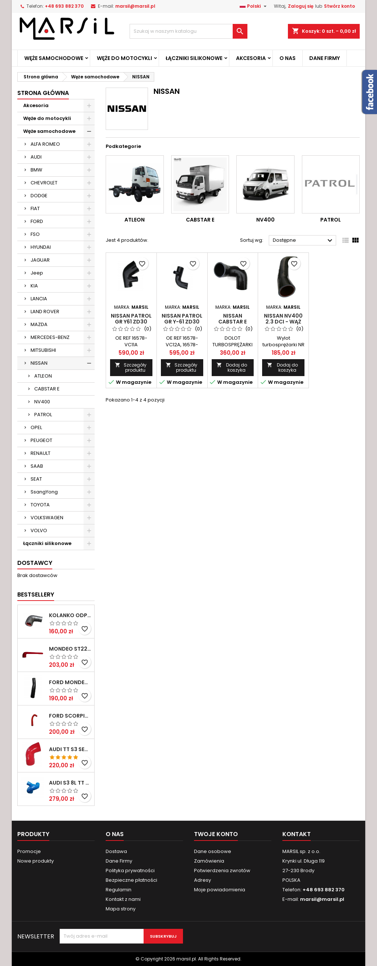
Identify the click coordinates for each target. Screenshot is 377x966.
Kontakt (296, 834)
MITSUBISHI (43, 350)
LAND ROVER (45, 311)
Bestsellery (35, 594)
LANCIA (39, 298)
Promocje (29, 851)
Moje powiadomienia (219, 889)
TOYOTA (40, 504)
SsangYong (44, 491)
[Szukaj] (188, 31)
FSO (35, 234)
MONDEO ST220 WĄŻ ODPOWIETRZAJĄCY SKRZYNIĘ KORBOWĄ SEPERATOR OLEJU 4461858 (70, 649)
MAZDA (39, 324)
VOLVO (39, 530)
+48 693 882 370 (64, 6)
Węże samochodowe (53, 58)
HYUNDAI (41, 247)
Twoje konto (216, 834)
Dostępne (303, 240)
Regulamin (118, 889)
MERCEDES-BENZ (50, 337)
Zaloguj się (300, 6)
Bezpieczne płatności (131, 880)
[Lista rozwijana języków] (254, 6)
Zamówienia (209, 860)
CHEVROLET (44, 182)
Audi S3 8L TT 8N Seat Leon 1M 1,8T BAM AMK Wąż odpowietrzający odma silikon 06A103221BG (70, 783)
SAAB (37, 466)
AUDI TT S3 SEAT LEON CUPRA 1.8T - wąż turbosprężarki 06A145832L (70, 749)
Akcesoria (251, 58)
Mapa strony (120, 908)
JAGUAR (40, 259)
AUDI (36, 156)
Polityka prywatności (130, 870)
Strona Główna (43, 93)
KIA (34, 285)
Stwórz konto (339, 6)
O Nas (287, 58)
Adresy (202, 880)
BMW (36, 169)
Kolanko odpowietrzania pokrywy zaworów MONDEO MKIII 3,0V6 (70, 615)
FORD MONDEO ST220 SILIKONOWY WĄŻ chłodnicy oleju (70, 682)
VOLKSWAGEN (47, 517)
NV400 (42, 401)
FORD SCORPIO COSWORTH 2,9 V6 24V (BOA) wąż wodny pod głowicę (70, 716)
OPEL (36, 427)
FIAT (35, 208)
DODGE (39, 195)
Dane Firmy (324, 58)
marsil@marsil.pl (135, 6)
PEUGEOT (41, 440)
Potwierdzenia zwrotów (222, 870)
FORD (37, 221)
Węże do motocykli (124, 58)
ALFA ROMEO (45, 144)
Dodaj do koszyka (231, 367)
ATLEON (43, 375)
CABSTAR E (47, 388)
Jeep (37, 272)
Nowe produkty (35, 860)
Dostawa (116, 851)
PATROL (43, 414)
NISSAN (39, 363)
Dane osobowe (212, 851)
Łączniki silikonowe (194, 58)
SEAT (36, 478)
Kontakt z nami (123, 899)
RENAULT (40, 453)
